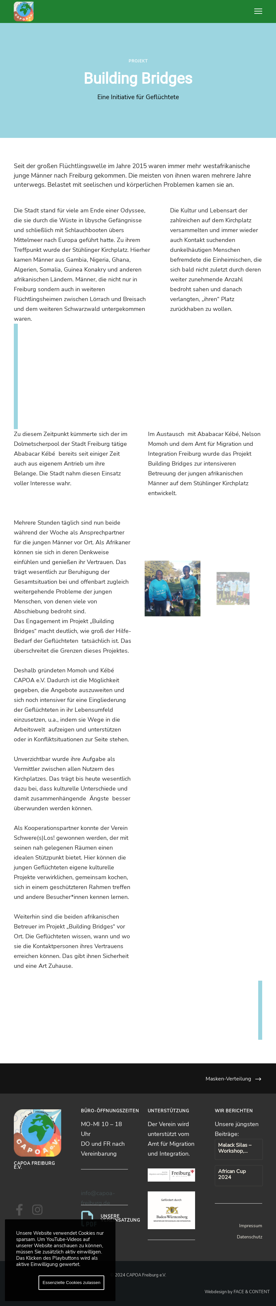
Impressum (250, 1226)
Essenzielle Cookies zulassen (71, 1282)
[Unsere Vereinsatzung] (104, 1218)
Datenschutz (249, 1237)
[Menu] (255, 11)
